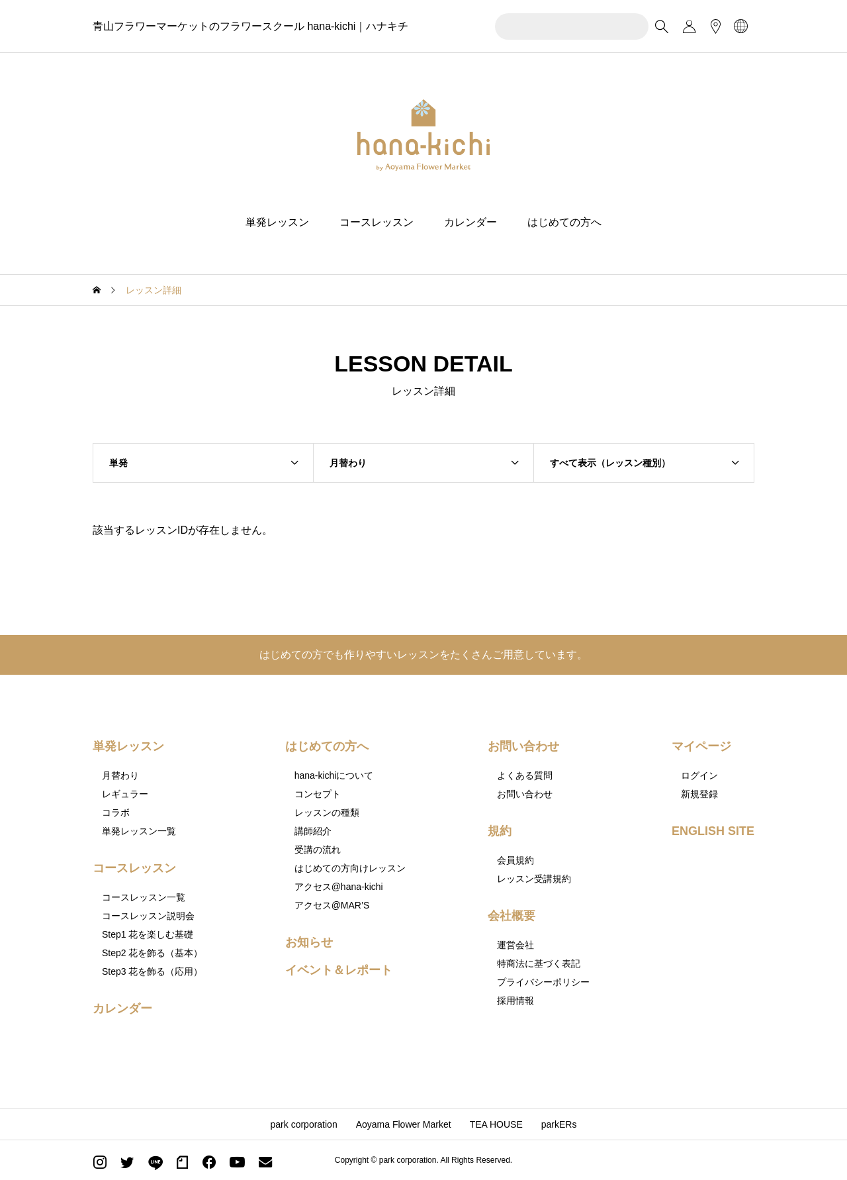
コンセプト (317, 794)
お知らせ (309, 942)
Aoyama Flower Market (403, 1124)
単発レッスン (277, 222)
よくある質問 (525, 775)
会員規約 (515, 860)
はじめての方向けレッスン (350, 868)
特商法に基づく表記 (538, 963)
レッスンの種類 (326, 812)
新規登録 (699, 794)
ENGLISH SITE (713, 831)
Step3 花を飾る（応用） (152, 971)
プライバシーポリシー (543, 982)
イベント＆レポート (338, 970)
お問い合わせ (523, 746)
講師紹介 (313, 831)
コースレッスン (376, 222)
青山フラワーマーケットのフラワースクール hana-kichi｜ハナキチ (250, 26)
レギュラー (125, 794)
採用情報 (515, 1000)
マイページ (701, 746)
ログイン (699, 775)
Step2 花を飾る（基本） (152, 953)
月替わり (120, 775)
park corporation (304, 1124)
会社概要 (511, 915)
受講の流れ (317, 849)
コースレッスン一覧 (143, 897)
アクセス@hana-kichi (338, 886)
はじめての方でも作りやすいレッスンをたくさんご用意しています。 (423, 654)
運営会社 (515, 945)
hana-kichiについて (334, 775)
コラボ (116, 812)
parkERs (559, 1124)
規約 (500, 831)
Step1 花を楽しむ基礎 (147, 934)
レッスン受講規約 (534, 878)
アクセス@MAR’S (332, 905)
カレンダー (470, 222)
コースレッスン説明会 (148, 915)
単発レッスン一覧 (139, 831)
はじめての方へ (564, 222)
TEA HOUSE (496, 1124)
